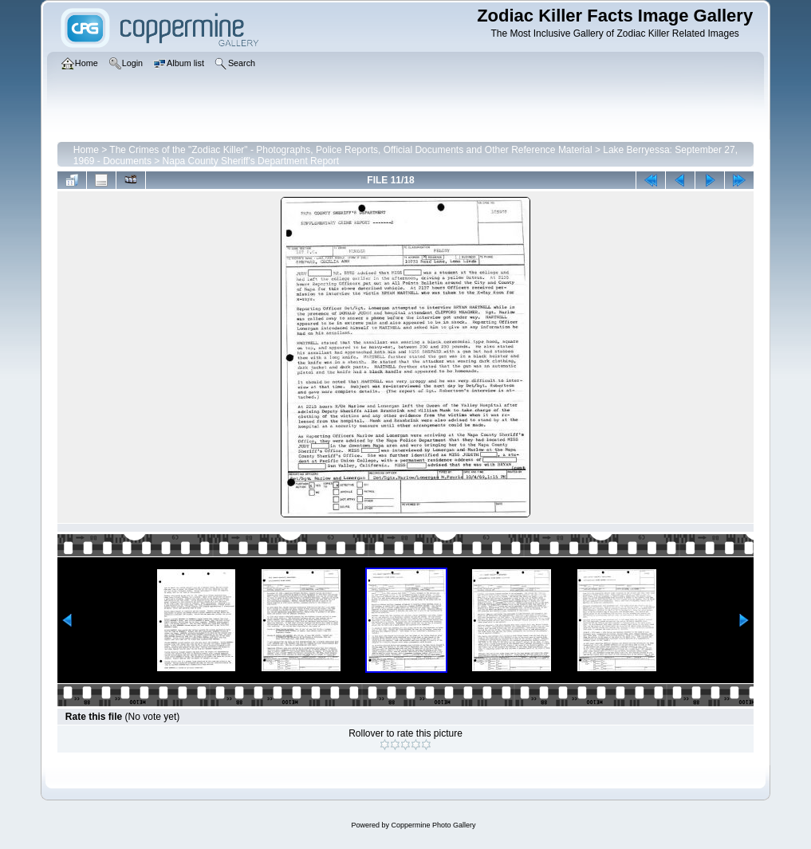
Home (86, 149)
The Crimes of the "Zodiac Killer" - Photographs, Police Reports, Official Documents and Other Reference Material (350, 149)
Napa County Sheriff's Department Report (251, 161)
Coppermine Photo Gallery (433, 825)
